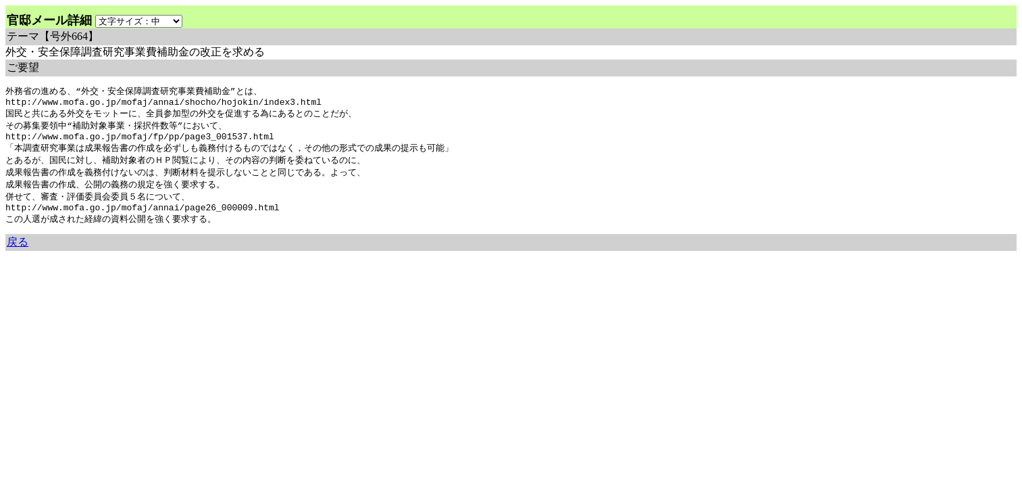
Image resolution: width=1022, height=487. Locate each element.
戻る (17, 254)
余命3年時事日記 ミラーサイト (232, 267)
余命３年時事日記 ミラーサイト (142, 267)
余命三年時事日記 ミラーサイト (51, 267)
